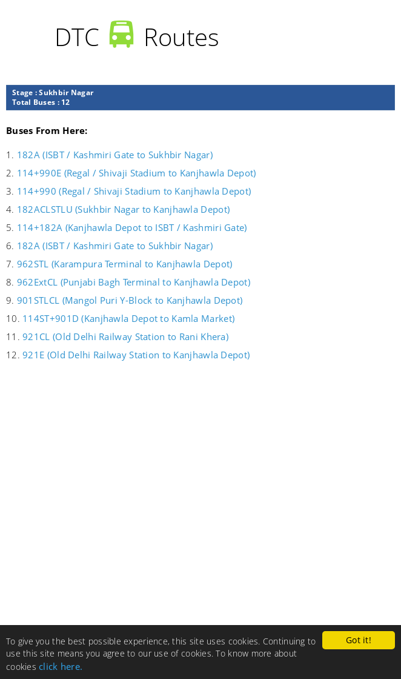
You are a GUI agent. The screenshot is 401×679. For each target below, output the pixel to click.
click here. (60, 666)
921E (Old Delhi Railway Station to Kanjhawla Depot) (136, 355)
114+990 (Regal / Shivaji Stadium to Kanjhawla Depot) (134, 191)
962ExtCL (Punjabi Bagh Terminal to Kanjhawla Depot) (133, 282)
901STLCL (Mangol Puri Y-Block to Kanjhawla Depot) (129, 300)
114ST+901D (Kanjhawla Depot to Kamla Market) (128, 318)
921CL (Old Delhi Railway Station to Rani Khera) (125, 336)
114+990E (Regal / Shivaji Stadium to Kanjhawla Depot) (136, 173)
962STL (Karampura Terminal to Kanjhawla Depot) (125, 264)
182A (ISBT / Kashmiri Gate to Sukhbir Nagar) (115, 155)
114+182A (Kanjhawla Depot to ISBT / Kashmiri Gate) (132, 227)
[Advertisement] (200, 530)
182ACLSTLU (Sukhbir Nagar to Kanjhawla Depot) (123, 209)
